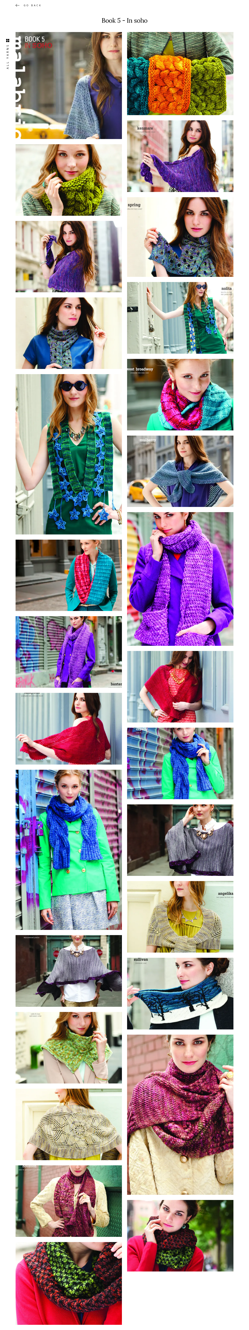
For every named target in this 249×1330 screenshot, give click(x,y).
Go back (33, 5)
